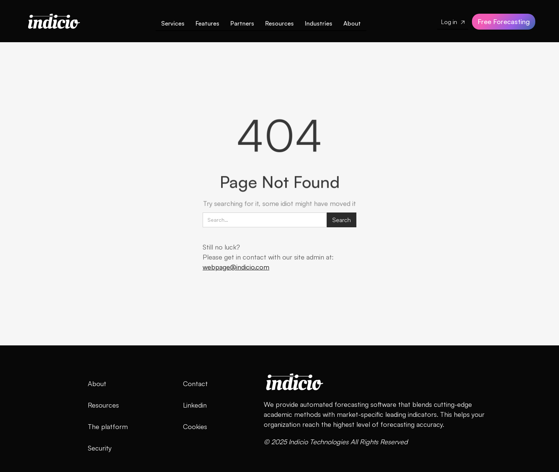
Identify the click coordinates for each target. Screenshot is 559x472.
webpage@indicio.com (236, 267)
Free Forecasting (504, 21)
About (352, 23)
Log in (453, 22)
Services (172, 23)
